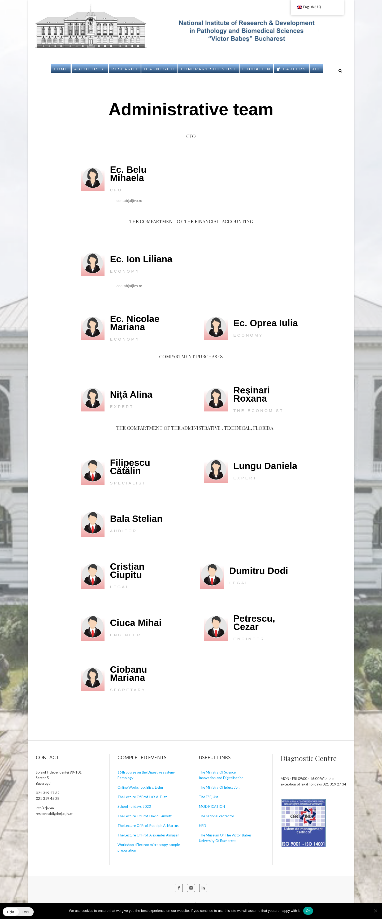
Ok (308, 911)
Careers (294, 69)
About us (89, 69)
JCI (316, 69)
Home (61, 69)
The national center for (216, 816)
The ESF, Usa (209, 797)
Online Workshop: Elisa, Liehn (140, 787)
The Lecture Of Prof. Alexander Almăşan (149, 835)
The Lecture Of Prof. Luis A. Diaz (142, 797)
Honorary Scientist (208, 69)
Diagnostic (159, 69)
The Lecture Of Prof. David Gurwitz (145, 816)
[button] (18, 911)
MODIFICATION (212, 806)
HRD (202, 825)
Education (256, 69)
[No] (375, 910)
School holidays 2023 (134, 806)
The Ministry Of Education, (219, 787)
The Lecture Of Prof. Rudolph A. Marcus (148, 825)
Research (124, 69)
